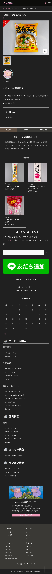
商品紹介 (8, 130)
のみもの (21, 456)
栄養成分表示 (43, 130)
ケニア (7, 372)
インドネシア (9, 369)
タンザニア (8, 376)
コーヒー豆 (8, 532)
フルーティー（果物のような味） (15, 399)
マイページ (8, 546)
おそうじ (7, 472)
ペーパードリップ (10, 428)
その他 (7, 379)
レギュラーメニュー (11, 353)
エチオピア (18, 369)
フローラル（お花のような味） (15, 395)
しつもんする (29, 555)
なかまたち (7, 240)
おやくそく (29, 552)
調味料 (14, 456)
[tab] (8, 129)
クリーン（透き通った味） (13, 406)
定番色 (7, 432)
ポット (14, 435)
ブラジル (16, 376)
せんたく (7, 469)
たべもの (7, 456)
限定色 (16, 432)
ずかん (28, 532)
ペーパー (7, 435)
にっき (28, 538)
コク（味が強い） (10, 402)
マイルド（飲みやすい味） (13, 392)
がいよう (28, 546)
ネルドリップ (18, 439)
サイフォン (8, 439)
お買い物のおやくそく (11, 558)
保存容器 (7, 442)
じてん (28, 535)
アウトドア (15, 472)
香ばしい (7, 409)
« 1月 (4, 334)
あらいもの (15, 469)
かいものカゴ (8, 552)
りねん (28, 549)
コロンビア (14, 372)
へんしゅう (8, 549)
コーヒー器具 (8, 535)
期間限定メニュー (10, 356)
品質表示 (26, 130)
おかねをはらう (9, 555)
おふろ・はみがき (10, 476)
